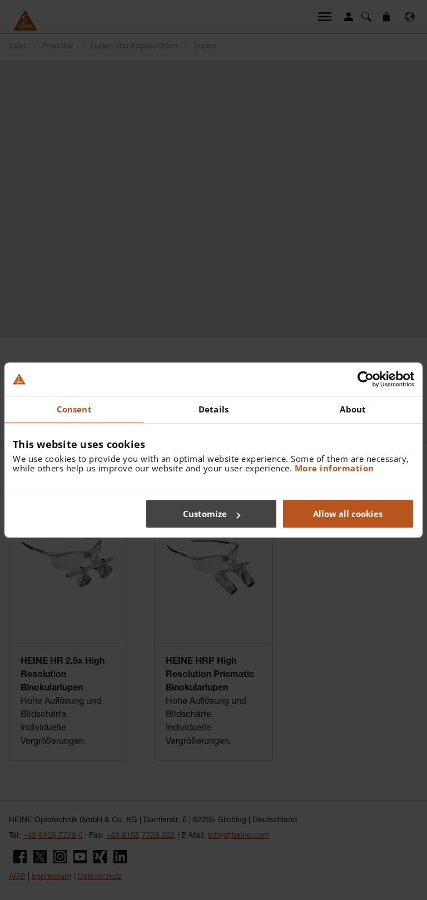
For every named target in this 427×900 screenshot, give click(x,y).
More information (334, 468)
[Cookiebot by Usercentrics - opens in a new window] (365, 379)
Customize (211, 513)
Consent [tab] (74, 409)
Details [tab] (213, 409)
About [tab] (353, 409)
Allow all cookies (348, 513)
